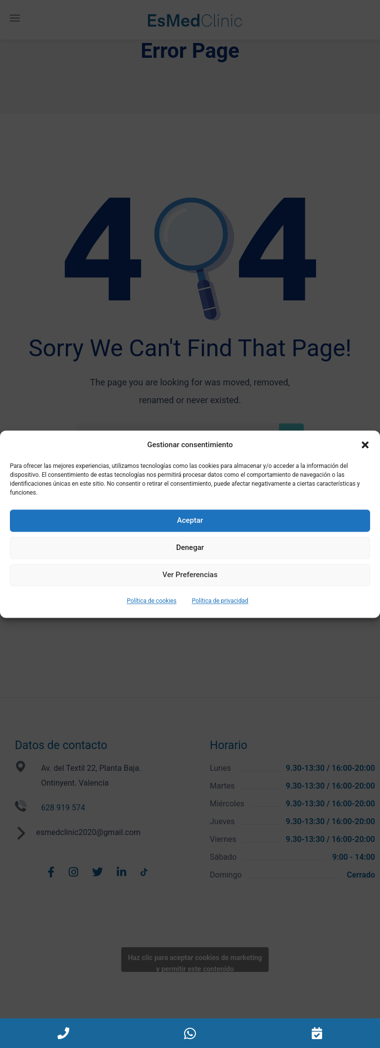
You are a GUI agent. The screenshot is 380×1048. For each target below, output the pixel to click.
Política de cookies (152, 600)
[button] (365, 445)
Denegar (190, 548)
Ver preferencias (189, 575)
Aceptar (190, 520)
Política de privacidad (220, 600)
